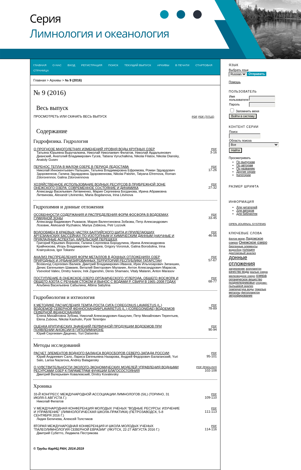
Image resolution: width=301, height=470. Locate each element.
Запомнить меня (247, 111)
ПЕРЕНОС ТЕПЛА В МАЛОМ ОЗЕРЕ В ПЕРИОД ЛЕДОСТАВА (81, 166)
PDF (195, 116)
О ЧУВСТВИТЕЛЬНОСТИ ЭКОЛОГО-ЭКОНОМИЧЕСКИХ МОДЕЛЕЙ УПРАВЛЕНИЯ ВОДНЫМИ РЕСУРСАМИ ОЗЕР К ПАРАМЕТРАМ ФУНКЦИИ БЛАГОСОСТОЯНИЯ (106, 368)
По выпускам (245, 162)
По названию (245, 168)
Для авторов (245, 210)
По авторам (244, 165)
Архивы (163, 65)
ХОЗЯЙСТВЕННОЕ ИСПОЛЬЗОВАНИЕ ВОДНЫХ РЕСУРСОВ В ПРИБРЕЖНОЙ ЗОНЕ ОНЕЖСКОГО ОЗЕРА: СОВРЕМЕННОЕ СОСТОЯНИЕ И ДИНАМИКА (99, 186)
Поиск (113, 65)
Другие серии (245, 171)
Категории (243, 175)
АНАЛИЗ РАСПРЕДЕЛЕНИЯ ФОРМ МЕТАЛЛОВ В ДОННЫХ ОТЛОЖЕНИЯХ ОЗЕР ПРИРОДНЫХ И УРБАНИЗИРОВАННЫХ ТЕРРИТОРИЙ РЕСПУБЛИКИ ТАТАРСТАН (97, 258)
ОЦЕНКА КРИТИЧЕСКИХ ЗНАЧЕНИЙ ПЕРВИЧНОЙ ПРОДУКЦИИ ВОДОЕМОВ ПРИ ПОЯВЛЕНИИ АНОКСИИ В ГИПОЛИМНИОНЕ (98, 328)
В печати (182, 65)
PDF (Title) (206, 116)
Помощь (234, 82)
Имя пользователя (238, 98)
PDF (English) (206, 367)
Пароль (234, 104)
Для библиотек (246, 213)
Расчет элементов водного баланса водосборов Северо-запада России (101, 353)
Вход (71, 65)
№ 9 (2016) (73, 80)
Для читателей (246, 207)
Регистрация (91, 65)
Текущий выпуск (137, 65)
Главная (39, 65)
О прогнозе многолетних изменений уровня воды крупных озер (94, 149)
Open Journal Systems (247, 223)
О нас (57, 65)
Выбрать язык (238, 70)
